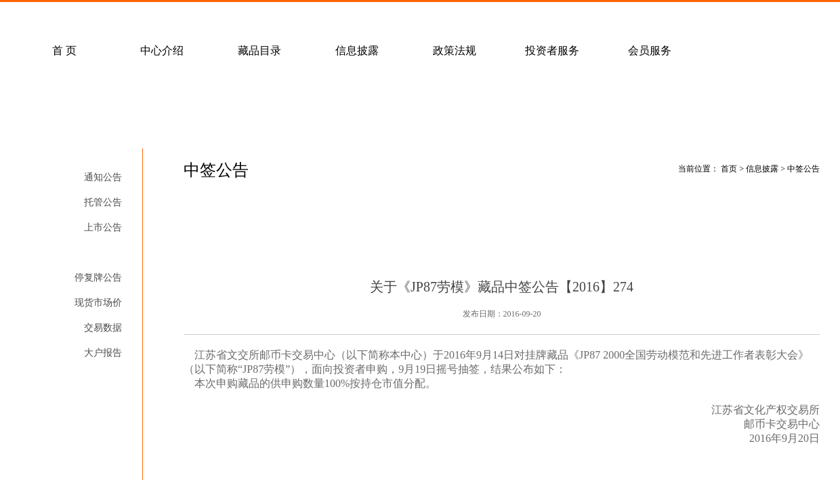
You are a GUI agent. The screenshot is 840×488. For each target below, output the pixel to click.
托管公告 (103, 202)
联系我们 (384, 17)
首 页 (64, 50)
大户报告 (103, 353)
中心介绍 (162, 50)
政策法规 (454, 50)
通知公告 (103, 177)
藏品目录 (259, 50)
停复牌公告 (98, 277)
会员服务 (649, 50)
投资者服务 (552, 50)
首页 (729, 169)
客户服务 (189, 17)
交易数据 (103, 328)
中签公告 (103, 252)
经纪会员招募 (286, 17)
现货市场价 (98, 303)
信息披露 (357, 50)
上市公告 (103, 227)
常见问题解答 (91, 17)
